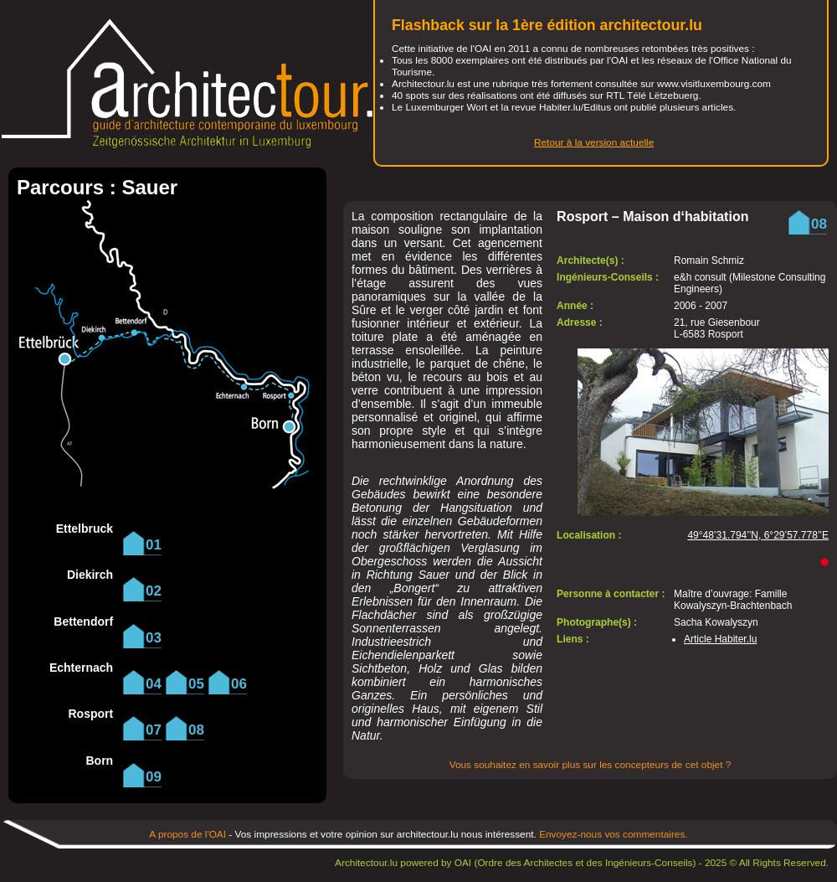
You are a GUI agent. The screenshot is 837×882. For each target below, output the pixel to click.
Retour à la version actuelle (594, 142)
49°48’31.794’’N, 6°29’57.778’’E (758, 535)
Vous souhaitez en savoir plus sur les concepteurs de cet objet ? (590, 765)
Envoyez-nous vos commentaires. (613, 834)
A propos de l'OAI (187, 834)
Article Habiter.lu (720, 639)
